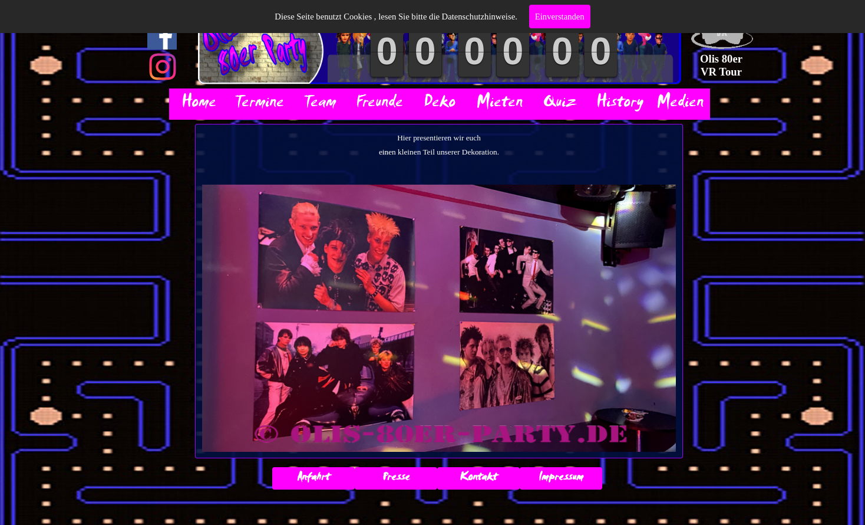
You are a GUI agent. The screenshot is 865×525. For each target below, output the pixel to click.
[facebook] (162, 35)
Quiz (560, 104)
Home (198, 104)
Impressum (561, 478)
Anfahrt (313, 478)
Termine (259, 104)
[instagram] (162, 66)
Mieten (499, 104)
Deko (439, 104)
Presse (396, 478)
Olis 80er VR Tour (722, 65)
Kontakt (478, 478)
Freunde (379, 104)
